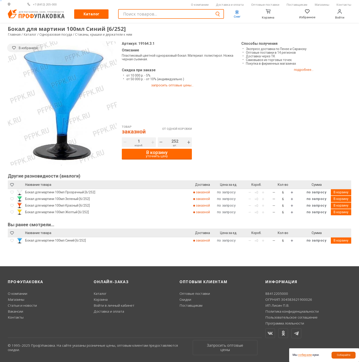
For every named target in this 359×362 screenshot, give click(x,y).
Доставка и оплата (230, 4)
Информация (281, 281)
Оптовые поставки (265, 4)
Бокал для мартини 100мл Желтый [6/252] (57, 212)
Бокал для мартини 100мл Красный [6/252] (57, 205)
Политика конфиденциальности (292, 311)
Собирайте (344, 355)
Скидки (185, 299)
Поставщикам (297, 4)
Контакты (344, 4)
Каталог (91, 13)
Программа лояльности (284, 323)
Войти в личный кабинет (114, 305)
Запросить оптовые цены (225, 347)
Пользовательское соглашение (291, 317)
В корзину (341, 192)
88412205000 (276, 293)
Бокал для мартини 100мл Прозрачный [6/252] (60, 192)
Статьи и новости (22, 305)
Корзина (101, 299)
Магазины (322, 4)
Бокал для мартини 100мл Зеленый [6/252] (57, 199)
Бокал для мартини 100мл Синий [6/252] (55, 240)
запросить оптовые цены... (172, 85)
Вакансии (15, 311)
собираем (305, 355)
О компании (200, 4)
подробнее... (303, 70)
